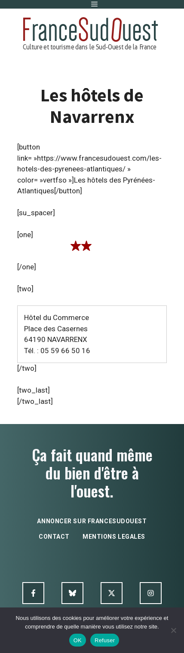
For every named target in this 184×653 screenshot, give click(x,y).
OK (78, 640)
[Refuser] (173, 630)
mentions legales (114, 536)
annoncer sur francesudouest (92, 521)
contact (54, 536)
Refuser (105, 640)
